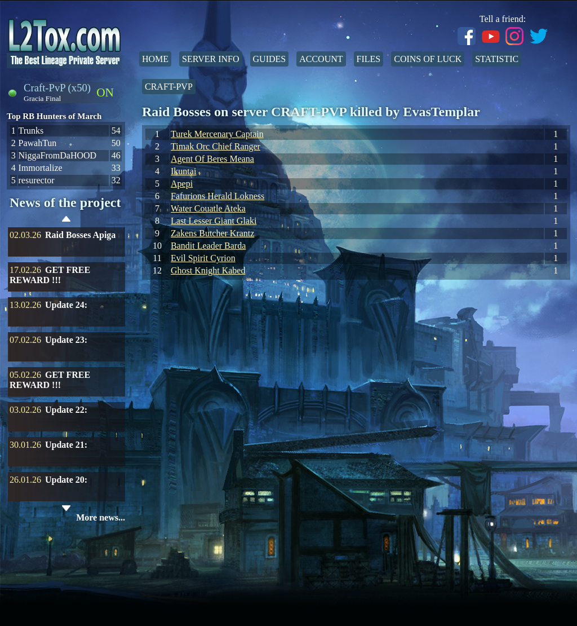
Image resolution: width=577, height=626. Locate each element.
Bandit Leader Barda (208, 245)
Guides (269, 59)
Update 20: (66, 479)
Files (369, 59)
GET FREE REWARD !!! (50, 275)
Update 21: (66, 444)
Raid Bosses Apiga (80, 235)
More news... (100, 517)
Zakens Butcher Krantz (212, 233)
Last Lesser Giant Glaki (213, 221)
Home (155, 59)
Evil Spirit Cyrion (203, 258)
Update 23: (66, 340)
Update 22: (66, 410)
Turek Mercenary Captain (217, 134)
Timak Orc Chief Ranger (215, 146)
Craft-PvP (169, 86)
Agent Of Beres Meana (212, 159)
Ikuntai (183, 171)
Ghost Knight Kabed (208, 270)
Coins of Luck (427, 59)
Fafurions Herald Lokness (217, 196)
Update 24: (66, 305)
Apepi (182, 183)
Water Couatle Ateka (208, 208)
